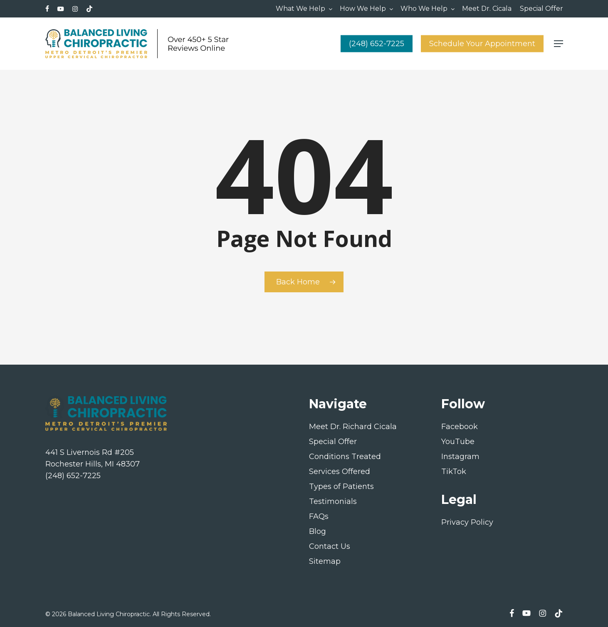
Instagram (460, 456)
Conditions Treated (345, 456)
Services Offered (339, 471)
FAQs (319, 516)
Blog (317, 531)
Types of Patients (341, 486)
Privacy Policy (467, 522)
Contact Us (329, 546)
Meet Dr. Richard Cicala (353, 426)
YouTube (458, 441)
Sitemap (325, 561)
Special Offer (333, 441)
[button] (558, 43)
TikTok (453, 471)
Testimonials (333, 501)
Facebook (459, 426)
